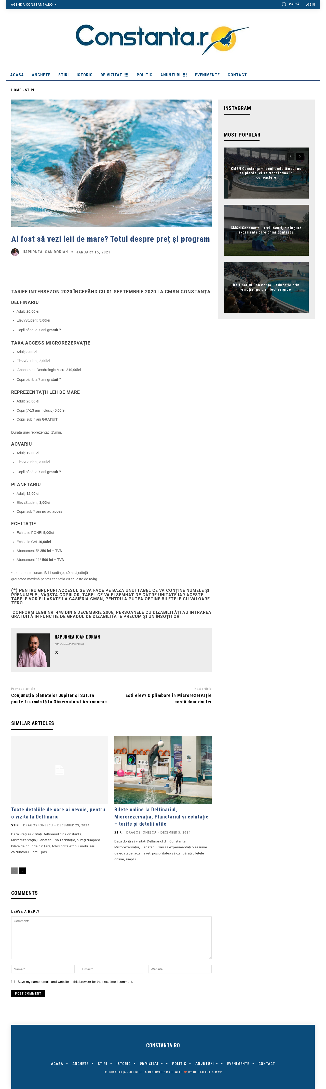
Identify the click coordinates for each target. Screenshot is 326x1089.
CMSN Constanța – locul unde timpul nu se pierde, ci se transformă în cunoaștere (266, 173)
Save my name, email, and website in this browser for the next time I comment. (75, 982)
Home (16, 90)
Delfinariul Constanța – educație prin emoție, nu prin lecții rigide (266, 287)
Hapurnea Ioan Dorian (45, 252)
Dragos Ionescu (38, 825)
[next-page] (22, 870)
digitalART (202, 1072)
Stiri (29, 90)
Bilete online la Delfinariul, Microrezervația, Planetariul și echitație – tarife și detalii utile (161, 816)
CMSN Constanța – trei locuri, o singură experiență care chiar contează (266, 230)
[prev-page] (14, 870)
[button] (290, 4)
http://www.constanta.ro (69, 643)
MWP (218, 1072)
